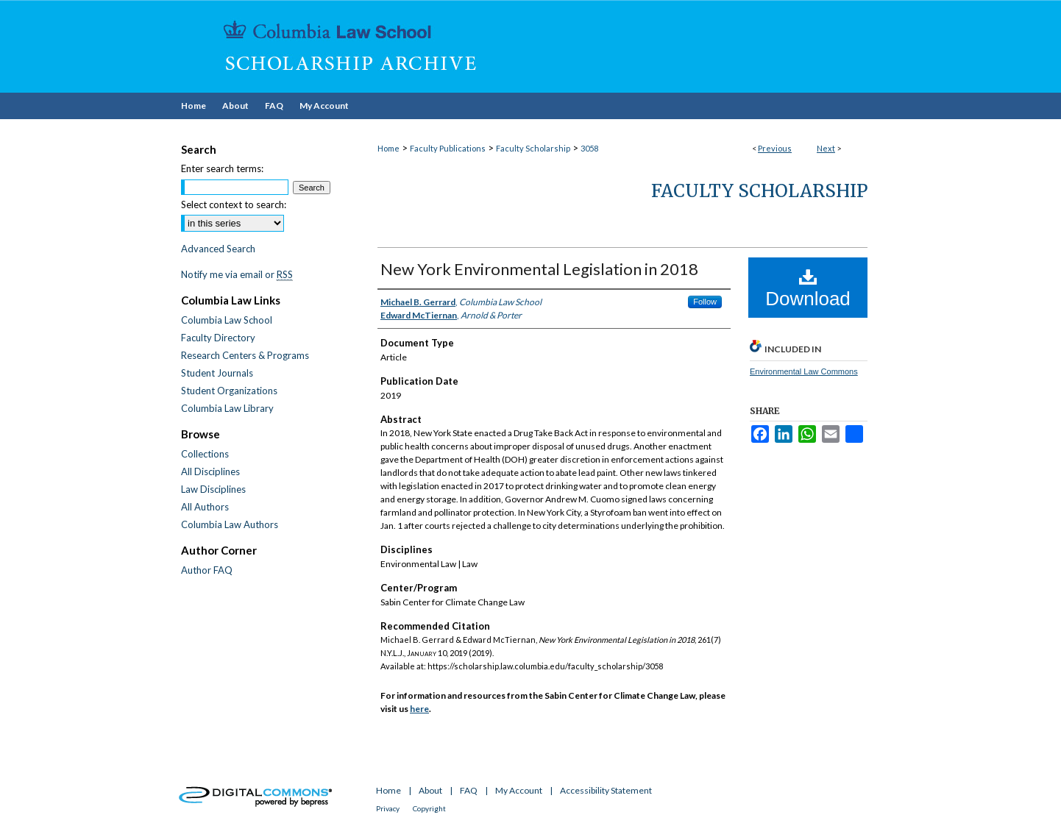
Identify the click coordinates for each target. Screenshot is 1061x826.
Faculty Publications (448, 148)
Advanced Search (218, 248)
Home (388, 148)
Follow (705, 301)
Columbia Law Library (227, 408)
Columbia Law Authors (229, 524)
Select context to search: (233, 204)
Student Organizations (229, 390)
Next (826, 148)
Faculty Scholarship (533, 148)
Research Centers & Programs (245, 355)
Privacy (388, 808)
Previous (775, 148)
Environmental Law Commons (804, 371)
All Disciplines (210, 471)
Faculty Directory (218, 337)
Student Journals (217, 373)
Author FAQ (207, 570)
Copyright (429, 808)
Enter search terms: (222, 168)
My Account (518, 790)
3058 (589, 148)
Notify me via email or (237, 274)
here (419, 708)
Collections (205, 454)
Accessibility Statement (606, 790)
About (430, 790)
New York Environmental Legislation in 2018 (539, 269)
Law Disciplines (213, 489)
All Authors (205, 507)
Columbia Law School (226, 320)
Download (808, 288)
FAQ (469, 790)
